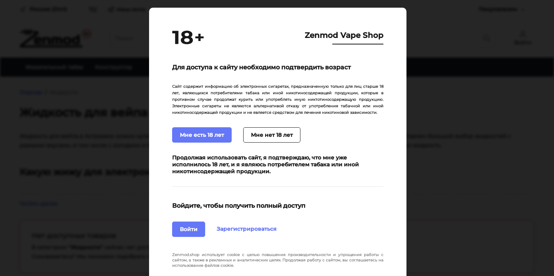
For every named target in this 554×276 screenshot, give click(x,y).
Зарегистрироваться (247, 228)
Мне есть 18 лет (202, 134)
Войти (188, 229)
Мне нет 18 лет (272, 134)
